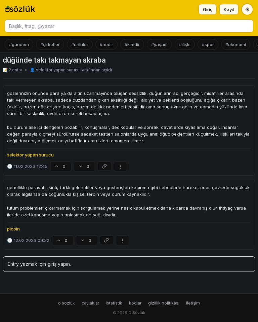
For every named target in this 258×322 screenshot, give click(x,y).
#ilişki (184, 44)
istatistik (114, 303)
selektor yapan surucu (58, 69)
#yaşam (159, 44)
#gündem (19, 44)
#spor (208, 44)
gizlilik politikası (163, 303)
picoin (13, 228)
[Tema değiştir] (247, 9)
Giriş (207, 9)
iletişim (193, 303)
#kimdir (132, 44)
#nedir (106, 44)
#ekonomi (235, 44)
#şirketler (50, 44)
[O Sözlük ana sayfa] (20, 9)
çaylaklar (90, 303)
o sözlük (66, 303)
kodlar (135, 303)
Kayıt (229, 9)
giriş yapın (58, 264)
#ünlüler (79, 44)
